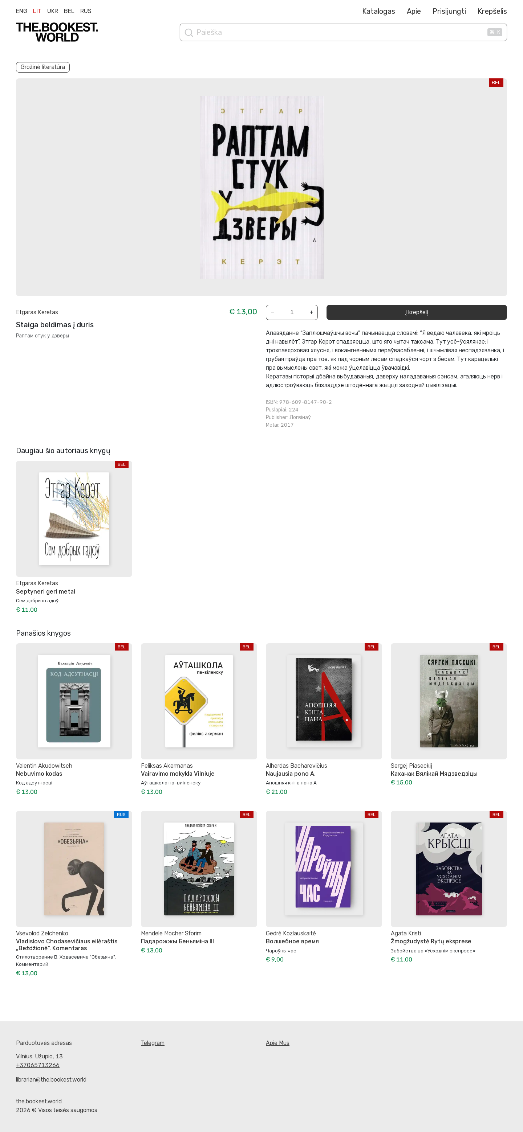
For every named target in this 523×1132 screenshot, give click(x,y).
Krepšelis (492, 11)
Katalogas (378, 11)
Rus (86, 11)
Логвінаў (300, 417)
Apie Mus (277, 1042)
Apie (414, 11)
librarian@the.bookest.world (51, 1079)
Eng (21, 11)
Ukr (52, 11)
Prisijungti (449, 11)
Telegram (153, 1042)
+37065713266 (38, 1065)
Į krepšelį (416, 312)
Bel (69, 11)
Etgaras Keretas (37, 312)
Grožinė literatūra (43, 66)
